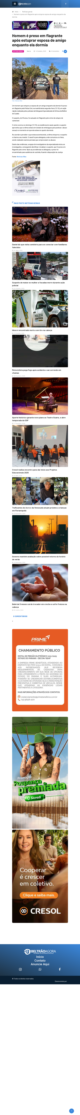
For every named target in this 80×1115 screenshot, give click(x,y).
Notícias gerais (27, 12)
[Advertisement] (40, 999)
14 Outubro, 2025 (40, 51)
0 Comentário (54, 51)
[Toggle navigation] (15, 4)
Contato (40, 960)
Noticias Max (21, 157)
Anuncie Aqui (40, 964)
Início (16, 12)
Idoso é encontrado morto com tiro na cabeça (32, 330)
